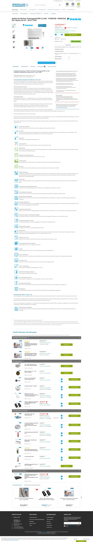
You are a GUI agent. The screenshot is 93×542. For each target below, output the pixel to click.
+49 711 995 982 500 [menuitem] (69, 0)
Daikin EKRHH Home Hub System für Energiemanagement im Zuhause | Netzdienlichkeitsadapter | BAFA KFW (31, 476)
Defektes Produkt (33, 517)
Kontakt (48, 521)
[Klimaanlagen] (15, 9)
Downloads (33, 66)
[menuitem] (47, 6)
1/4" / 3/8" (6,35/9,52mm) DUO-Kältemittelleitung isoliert (31, 365)
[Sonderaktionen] (71, 9)
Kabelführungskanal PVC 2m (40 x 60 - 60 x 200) (31, 465)
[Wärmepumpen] (23, 9)
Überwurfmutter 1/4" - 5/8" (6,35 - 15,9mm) (30, 372)
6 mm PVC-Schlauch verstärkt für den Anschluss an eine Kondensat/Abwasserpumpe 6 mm (31, 425)
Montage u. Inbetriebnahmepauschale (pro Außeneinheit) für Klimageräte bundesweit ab (31, 344)
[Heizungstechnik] (42, 9)
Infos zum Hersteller (52, 66)
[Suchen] (59, 5)
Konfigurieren (68, 344)
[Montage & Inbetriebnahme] (54, 9)
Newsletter (49, 523)
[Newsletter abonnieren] (79, 523)
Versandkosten (43, 531)
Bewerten (63, 39)
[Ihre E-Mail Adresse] (71, 523)
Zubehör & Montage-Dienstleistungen (46, 62)
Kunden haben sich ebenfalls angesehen (32, 485)
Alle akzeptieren (86, 539)
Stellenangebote (50, 517)
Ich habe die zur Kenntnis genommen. (72, 526)
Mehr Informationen (14, 540)
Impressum (49, 527)
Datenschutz (49, 525)
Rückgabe (31, 521)
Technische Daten (24, 66)
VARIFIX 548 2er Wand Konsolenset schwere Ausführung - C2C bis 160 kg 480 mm (31, 395)
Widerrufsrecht (32, 523)
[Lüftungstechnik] (32, 9)
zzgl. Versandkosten (62, 29)
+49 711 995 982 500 (18, 526)
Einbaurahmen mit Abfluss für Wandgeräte (31, 440)
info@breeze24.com (18, 523)
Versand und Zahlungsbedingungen (36, 519)
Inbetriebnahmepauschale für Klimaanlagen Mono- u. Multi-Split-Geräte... (69, 499)
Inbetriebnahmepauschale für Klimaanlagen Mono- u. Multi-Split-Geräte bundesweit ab (31, 354)
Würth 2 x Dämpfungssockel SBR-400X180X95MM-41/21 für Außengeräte (31, 403)
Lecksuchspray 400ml (29, 456)
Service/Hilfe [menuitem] (78, 0)
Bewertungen (41, 66)
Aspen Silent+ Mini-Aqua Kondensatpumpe (30, 414)
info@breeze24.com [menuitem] (58, 0)
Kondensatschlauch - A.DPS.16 (31, 386)
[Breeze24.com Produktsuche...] (47, 5)
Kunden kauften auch (17, 485)
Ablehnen (75, 539)
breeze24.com (16, 525)
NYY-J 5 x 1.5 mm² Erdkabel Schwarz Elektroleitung (30, 379)
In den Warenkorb (75, 379)
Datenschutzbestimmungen (72, 525)
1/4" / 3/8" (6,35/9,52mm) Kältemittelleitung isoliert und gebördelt (24, 499)
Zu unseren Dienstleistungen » (61, 107)
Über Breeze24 (49, 519)
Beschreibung (15, 66)
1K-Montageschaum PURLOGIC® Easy (31, 433)
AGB (30, 525)
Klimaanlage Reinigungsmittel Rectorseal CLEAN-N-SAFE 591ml (31, 450)
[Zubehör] (64, 9)
